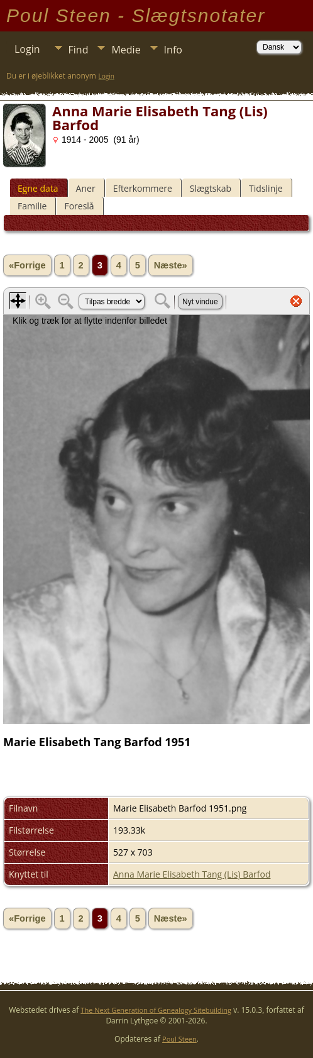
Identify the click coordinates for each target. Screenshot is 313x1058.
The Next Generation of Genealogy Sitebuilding (155, 1010)
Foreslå (79, 206)
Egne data (38, 188)
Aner (86, 188)
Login (27, 49)
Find (79, 50)
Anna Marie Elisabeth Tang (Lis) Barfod (191, 874)
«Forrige (27, 265)
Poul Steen (179, 1039)
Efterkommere (142, 188)
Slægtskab (210, 188)
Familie (32, 206)
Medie (125, 50)
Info (173, 50)
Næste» (170, 265)
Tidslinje (266, 188)
